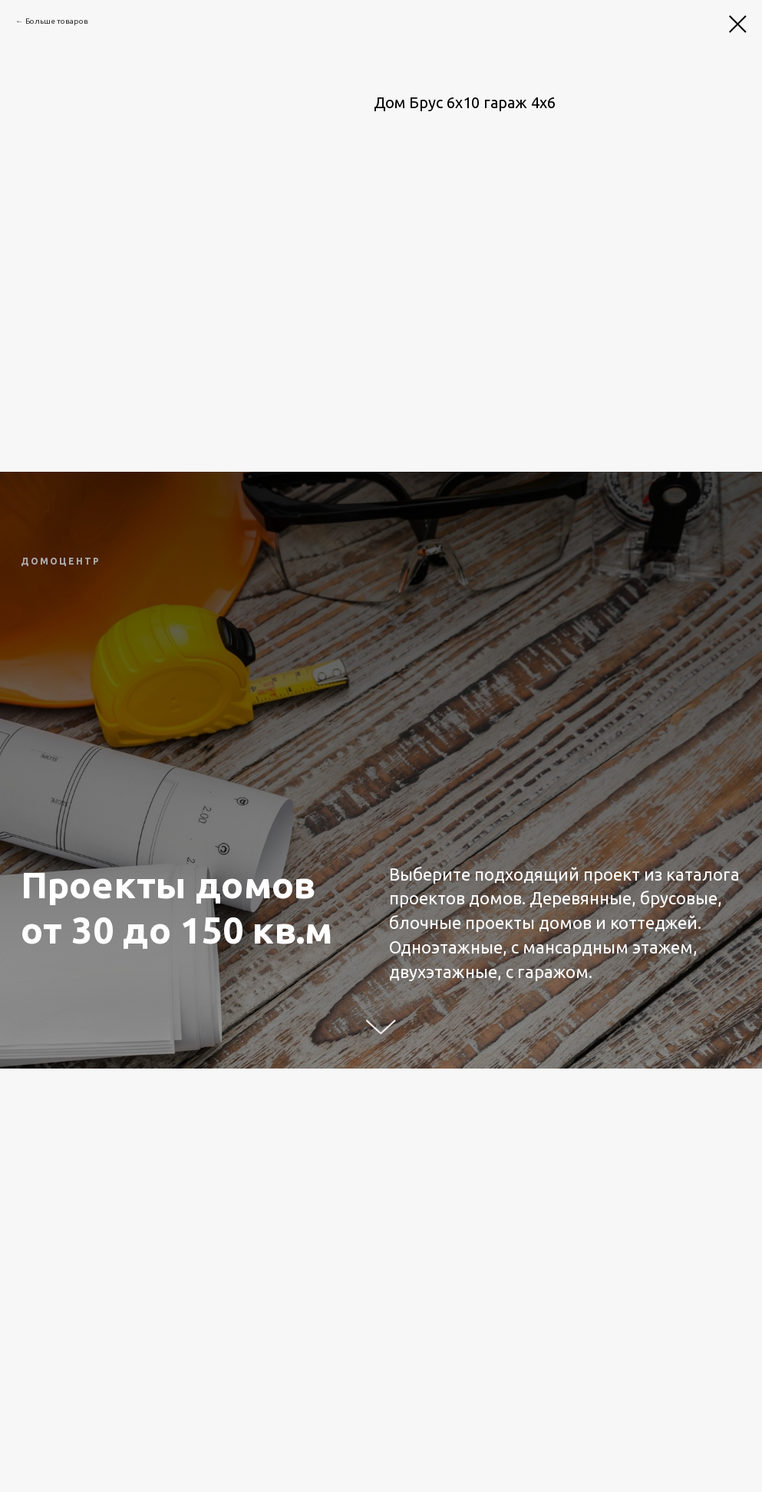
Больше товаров (56, 21)
